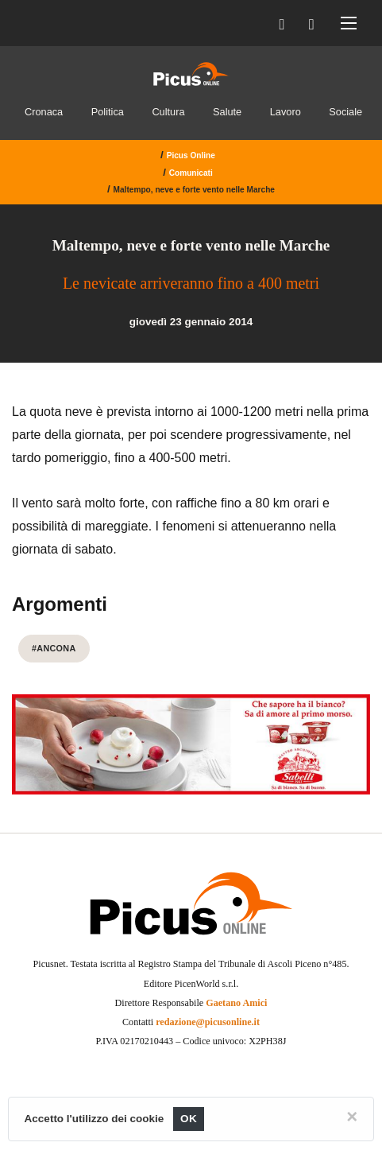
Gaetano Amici (236, 1002)
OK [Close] (188, 1119)
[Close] (351, 1117)
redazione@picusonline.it (208, 1022)
